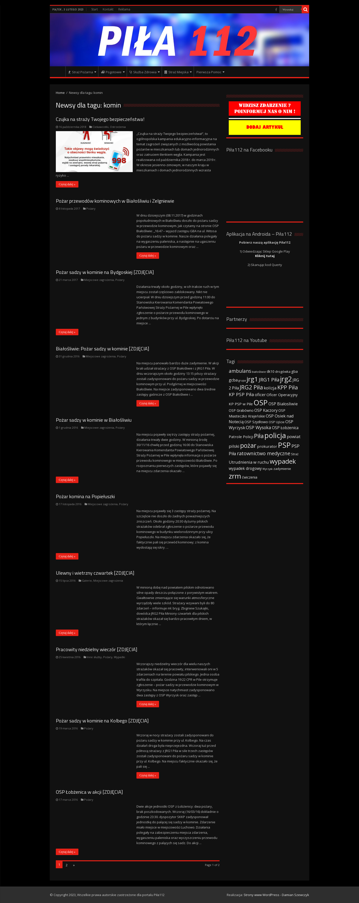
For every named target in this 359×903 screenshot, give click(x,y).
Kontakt (108, 9)
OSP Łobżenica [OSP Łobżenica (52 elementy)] (285, 427)
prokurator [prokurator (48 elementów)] (267, 446)
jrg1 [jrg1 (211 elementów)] (252, 379)
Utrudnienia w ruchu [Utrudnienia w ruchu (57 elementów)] (249, 462)
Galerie (87, 580)
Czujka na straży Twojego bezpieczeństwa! (100, 119)
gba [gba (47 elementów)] (294, 371)
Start (94, 9)
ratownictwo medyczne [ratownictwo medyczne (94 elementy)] (263, 453)
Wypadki (119, 657)
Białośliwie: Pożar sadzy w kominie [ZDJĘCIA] (102, 348)
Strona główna (58, 71)
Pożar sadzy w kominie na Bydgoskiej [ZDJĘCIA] (105, 272)
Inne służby (94, 657)
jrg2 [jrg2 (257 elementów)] (286, 378)
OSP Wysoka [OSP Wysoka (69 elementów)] (258, 427)
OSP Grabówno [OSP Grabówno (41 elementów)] (241, 410)
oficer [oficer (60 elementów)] (260, 394)
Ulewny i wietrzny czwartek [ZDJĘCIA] (95, 573)
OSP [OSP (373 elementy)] (261, 403)
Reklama (124, 9)
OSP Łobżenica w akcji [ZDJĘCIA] (89, 792)
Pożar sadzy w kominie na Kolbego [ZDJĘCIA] (102, 720)
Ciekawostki (100, 127)
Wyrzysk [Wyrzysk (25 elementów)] (267, 469)
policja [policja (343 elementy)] (275, 435)
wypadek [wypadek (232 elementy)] (283, 461)
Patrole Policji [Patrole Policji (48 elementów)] (241, 436)
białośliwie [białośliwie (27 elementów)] (259, 372)
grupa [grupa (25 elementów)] (242, 380)
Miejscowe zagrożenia (99, 280)
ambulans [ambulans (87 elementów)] (240, 371)
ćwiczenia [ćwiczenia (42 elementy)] (249, 477)
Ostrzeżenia (118, 127)
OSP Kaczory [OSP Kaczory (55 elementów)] (266, 410)
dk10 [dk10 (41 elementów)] (270, 371)
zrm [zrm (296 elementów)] (235, 476)
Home (60, 92)
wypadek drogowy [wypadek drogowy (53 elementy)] (245, 468)
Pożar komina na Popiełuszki (85, 496)
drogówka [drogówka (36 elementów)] (283, 371)
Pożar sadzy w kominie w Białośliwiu (93, 420)
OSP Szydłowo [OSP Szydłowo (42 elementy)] (256, 421)
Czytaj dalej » (67, 184)
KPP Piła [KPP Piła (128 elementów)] (287, 387)
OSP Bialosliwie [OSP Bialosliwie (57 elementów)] (283, 404)
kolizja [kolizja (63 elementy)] (270, 388)
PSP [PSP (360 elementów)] (284, 445)
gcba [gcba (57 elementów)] (233, 380)
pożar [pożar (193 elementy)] (248, 445)
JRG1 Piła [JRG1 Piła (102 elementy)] (269, 379)
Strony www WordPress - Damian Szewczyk (276, 895)
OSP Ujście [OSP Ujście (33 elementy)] (277, 422)
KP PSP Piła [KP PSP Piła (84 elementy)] (241, 394)
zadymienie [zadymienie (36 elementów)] (282, 468)
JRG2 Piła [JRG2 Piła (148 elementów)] (251, 387)
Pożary (91, 208)
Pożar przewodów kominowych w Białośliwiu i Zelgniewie (115, 201)
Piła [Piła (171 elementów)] (259, 436)
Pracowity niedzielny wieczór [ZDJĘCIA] (96, 649)
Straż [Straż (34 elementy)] (294, 454)
